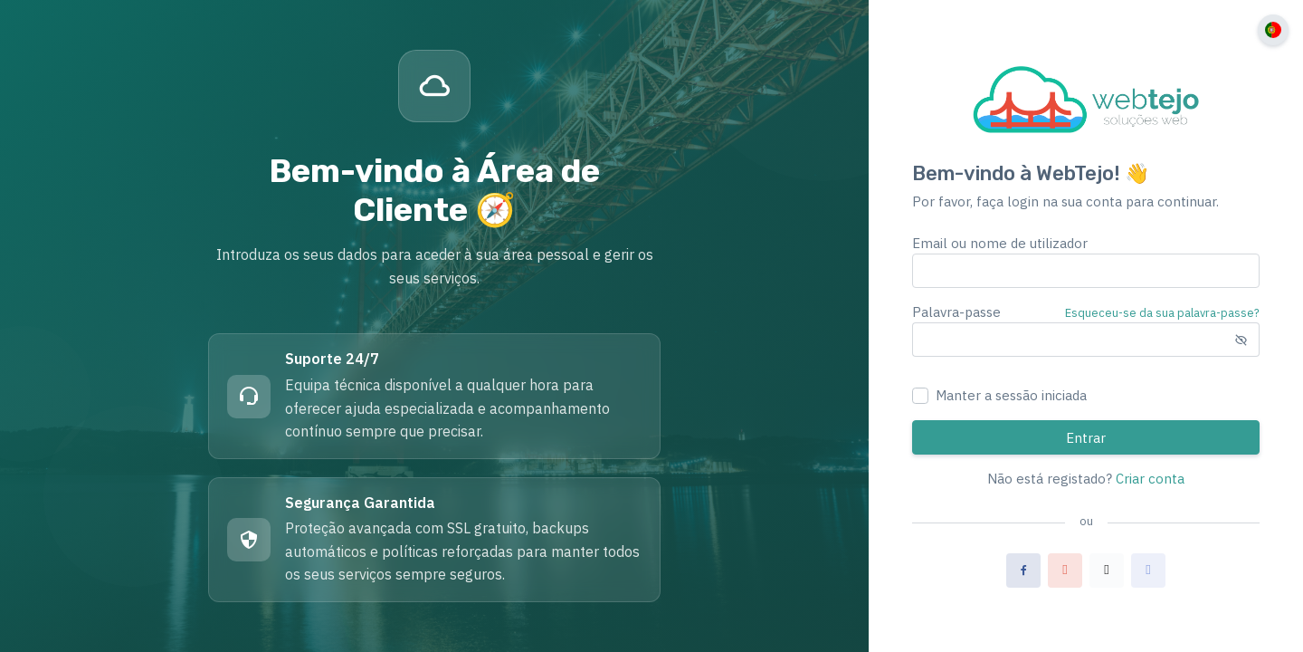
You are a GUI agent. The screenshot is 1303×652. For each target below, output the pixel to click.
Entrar (1086, 437)
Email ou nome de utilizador (1000, 243)
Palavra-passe (956, 312)
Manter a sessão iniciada (1011, 395)
